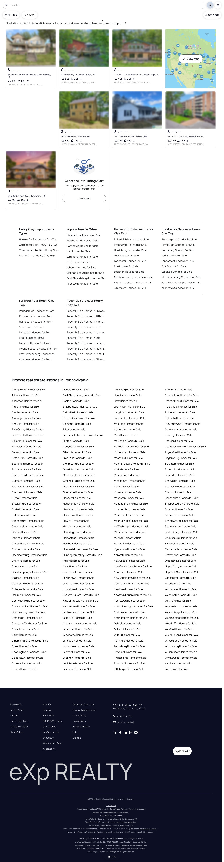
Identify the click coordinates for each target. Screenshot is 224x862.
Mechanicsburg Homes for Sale (86, 273)
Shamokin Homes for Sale (180, 486)
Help (75, 732)
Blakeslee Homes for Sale (26, 469)
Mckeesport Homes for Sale (129, 452)
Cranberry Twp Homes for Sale (29, 623)
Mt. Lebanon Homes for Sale (130, 532)
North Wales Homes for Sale (130, 612)
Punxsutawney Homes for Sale (182, 423)
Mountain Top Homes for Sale (131, 520)
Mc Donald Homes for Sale (129, 441)
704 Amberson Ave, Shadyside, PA (27, 196)
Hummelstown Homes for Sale (80, 549)
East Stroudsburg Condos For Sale (181, 282)
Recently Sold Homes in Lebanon (86, 343)
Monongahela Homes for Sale (131, 503)
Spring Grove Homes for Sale (181, 520)
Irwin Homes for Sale (75, 566)
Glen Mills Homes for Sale (77, 458)
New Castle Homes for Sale (129, 560)
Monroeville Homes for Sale (129, 509)
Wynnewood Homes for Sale (181, 657)
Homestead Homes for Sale (78, 538)
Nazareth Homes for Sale (128, 555)
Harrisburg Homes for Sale (83, 246)
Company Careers (19, 727)
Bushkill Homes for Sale (25, 509)
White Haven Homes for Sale (181, 635)
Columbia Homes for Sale (26, 595)
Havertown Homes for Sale (78, 515)
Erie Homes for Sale (78, 262)
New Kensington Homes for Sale (132, 578)
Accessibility (49, 749)
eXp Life (47, 704)
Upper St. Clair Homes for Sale (182, 572)
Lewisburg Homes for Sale (129, 389)
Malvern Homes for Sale (127, 429)
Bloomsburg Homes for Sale (28, 475)
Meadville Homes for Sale (128, 458)
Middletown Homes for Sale (129, 481)
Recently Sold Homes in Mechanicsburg (86, 348)
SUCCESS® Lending (52, 721)
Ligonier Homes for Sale (127, 395)
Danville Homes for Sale (25, 629)
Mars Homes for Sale (125, 435)
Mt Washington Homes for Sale (131, 526)
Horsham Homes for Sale (77, 543)
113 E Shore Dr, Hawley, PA (75, 136)
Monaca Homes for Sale (127, 492)
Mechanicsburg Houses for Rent (38, 348)
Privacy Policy (79, 715)
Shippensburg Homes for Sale (182, 503)
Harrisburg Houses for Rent (35, 321)
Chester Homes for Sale (25, 566)
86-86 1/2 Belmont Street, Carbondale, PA (29, 76)
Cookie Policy (79, 721)
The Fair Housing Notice (148, 829)
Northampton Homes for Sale (130, 617)
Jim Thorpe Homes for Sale (78, 583)
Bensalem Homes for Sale (26, 446)
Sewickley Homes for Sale (179, 475)
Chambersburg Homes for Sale (29, 555)
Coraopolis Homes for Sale (27, 617)
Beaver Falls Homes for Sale (28, 435)
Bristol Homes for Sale (24, 498)
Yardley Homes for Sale (178, 663)
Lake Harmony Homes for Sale (80, 623)
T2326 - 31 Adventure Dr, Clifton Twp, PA (136, 74)
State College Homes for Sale (181, 532)
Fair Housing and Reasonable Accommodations (110, 812)
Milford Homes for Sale (127, 486)
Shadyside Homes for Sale (180, 481)
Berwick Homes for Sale (25, 452)
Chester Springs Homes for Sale (30, 572)
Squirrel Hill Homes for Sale (180, 526)
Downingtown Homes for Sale (29, 652)
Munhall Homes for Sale (127, 538)
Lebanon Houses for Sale (129, 271)
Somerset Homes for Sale (179, 515)
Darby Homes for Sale (24, 635)
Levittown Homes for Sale (77, 669)
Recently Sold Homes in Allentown (86, 359)
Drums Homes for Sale (24, 669)
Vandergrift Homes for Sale (180, 578)
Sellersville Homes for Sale (180, 469)
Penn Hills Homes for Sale (128, 640)
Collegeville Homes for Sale (27, 589)
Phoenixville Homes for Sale (130, 663)
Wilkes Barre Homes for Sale (181, 640)
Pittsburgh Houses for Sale (130, 244)
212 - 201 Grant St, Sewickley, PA (186, 136)
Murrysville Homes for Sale (129, 543)
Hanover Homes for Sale (77, 498)
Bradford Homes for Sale (26, 481)
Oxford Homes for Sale (127, 635)
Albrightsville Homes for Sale (28, 389)
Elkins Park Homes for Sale (78, 412)
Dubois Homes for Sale (76, 389)
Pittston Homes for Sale (178, 389)
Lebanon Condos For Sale (177, 271)
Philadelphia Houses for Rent (36, 311)
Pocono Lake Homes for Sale (181, 395)
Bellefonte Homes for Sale (27, 441)
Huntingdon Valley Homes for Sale (82, 555)
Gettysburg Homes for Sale (78, 446)
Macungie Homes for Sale (128, 423)
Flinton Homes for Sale (76, 441)
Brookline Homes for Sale (26, 503)
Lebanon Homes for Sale (81, 267)
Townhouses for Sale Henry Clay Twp (39, 250)
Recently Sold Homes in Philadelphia (86, 311)
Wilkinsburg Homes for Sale (181, 646)
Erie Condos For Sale (174, 266)
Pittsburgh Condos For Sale (178, 244)
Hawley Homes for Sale (76, 520)
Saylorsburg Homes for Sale (181, 458)
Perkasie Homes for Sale (128, 652)
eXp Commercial (51, 732)
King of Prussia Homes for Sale (80, 600)
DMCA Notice (111, 805)
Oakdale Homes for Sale (127, 623)
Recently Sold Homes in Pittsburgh (86, 316)
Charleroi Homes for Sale (26, 560)
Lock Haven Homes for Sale (129, 406)
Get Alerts (212, 14)
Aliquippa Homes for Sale (26, 395)
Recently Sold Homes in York (84, 327)
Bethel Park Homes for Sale (27, 458)
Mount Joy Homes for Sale (129, 515)
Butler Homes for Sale (24, 515)
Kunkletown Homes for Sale (79, 606)
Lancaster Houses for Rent (35, 332)
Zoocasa (47, 710)
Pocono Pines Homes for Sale (182, 401)
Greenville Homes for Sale (78, 492)
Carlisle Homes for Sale (25, 532)
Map (112, 856)
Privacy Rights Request (84, 710)
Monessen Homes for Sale (129, 498)
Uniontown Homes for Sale (180, 560)
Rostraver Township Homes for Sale (185, 446)
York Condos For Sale (174, 255)
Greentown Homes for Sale (78, 486)
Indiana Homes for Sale (76, 560)
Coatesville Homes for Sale (27, 583)
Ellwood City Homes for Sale (79, 418)
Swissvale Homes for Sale (179, 543)
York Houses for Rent (31, 327)
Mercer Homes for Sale (127, 475)
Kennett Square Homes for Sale (81, 595)
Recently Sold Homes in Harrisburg (86, 321)
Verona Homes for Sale (178, 583)
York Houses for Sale (126, 255)
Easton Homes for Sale (76, 401)
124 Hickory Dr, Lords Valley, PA (78, 74)
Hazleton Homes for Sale (77, 526)
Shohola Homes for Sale (179, 509)
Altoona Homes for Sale (25, 406)
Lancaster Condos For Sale (178, 261)
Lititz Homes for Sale (125, 401)
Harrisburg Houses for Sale (130, 250)
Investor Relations (19, 721)
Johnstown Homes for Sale (78, 589)
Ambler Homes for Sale (25, 412)
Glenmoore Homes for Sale (78, 463)
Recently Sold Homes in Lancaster (86, 332)
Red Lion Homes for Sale (179, 441)
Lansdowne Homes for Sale (78, 646)
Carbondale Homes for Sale (27, 526)
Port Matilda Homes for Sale (181, 406)
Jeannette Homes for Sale (78, 572)
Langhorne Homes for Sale (78, 635)
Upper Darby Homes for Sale (181, 566)
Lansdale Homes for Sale (77, 640)
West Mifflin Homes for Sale (180, 623)
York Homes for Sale (79, 251)
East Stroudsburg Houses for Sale (134, 282)
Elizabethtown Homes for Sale (80, 406)
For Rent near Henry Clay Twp (37, 255)
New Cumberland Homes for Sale (133, 566)
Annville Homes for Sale (25, 423)
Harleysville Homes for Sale (78, 503)
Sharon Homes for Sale (178, 492)
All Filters (11, 14)
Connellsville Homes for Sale (28, 600)
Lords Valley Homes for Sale (129, 418)
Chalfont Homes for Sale (26, 549)
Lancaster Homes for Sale (82, 256)
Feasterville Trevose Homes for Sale (83, 435)
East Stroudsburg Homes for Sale (86, 278)
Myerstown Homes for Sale (129, 549)
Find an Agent (17, 710)
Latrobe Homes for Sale (76, 652)
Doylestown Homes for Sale (27, 657)
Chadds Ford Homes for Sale (28, 543)
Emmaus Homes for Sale (77, 423)
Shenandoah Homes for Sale (181, 498)
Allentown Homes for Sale (82, 283)
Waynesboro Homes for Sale (181, 606)
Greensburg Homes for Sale (79, 481)
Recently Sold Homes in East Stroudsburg (86, 354)
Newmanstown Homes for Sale (131, 583)
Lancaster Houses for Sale (130, 261)
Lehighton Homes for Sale (78, 663)
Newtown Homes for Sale (128, 589)
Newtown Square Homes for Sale (133, 595)
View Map (191, 59)
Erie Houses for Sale (126, 266)
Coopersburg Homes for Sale (28, 612)
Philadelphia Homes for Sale (84, 235)
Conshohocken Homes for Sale (29, 606)
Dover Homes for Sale (24, 646)
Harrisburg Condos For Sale (178, 250)
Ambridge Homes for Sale (26, 418)
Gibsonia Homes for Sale (77, 452)
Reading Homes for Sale (178, 435)
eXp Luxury (48, 738)
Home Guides (16, 732)
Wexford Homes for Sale (179, 629)
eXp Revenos (49, 727)
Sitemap (77, 738)
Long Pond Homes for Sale (129, 412)
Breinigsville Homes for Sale (28, 486)
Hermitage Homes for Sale (78, 532)
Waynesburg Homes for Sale (181, 612)
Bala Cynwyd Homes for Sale (28, 429)
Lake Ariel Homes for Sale (77, 617)
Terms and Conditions (83, 704)
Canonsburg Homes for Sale (28, 520)
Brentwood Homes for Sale (27, 492)
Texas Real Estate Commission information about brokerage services (110, 822)
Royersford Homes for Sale (180, 452)
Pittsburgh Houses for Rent (35, 316)
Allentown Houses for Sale (130, 288)
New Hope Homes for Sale (128, 572)
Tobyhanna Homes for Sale (180, 555)
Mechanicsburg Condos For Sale (181, 277)
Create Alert (84, 198)
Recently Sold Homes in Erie (83, 338)
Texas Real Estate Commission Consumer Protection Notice (111, 825)
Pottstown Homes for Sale (180, 412)
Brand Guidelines (81, 727)
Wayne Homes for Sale (178, 600)
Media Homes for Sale (126, 469)
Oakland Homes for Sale (127, 629)
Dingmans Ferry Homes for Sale (30, 640)
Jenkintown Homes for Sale (78, 578)
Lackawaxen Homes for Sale (79, 612)
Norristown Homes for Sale (129, 600)
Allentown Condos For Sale (178, 288)
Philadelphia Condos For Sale (179, 239)
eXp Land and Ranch (53, 743)
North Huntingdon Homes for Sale (133, 606)
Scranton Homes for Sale (179, 463)
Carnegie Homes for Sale (26, 538)
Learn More (148, 832)
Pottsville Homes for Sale (179, 418)
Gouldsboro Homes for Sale (78, 469)
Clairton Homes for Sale (25, 578)
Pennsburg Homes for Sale (129, 646)
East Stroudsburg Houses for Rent (39, 354)
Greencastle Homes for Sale (79, 475)
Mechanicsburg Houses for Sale (133, 277)
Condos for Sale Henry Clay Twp (38, 244)
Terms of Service (135, 809)
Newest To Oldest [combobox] (31, 14)
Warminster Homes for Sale (180, 589)
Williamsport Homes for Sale (181, 652)
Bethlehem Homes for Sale (27, 463)
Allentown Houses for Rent (35, 359)
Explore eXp (16, 704)
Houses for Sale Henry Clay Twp (38, 239)
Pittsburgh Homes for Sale (83, 240)
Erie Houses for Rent (31, 338)
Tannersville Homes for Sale (181, 549)
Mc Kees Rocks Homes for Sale (131, 446)
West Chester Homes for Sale (182, 617)
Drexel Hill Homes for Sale (26, 663)
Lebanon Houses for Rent (34, 343)
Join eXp (14, 715)
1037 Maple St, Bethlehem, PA (130, 136)
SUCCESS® (48, 715)
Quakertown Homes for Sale (181, 429)
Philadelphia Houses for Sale (131, 239)
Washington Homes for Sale (181, 595)
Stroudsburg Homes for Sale (181, 538)
